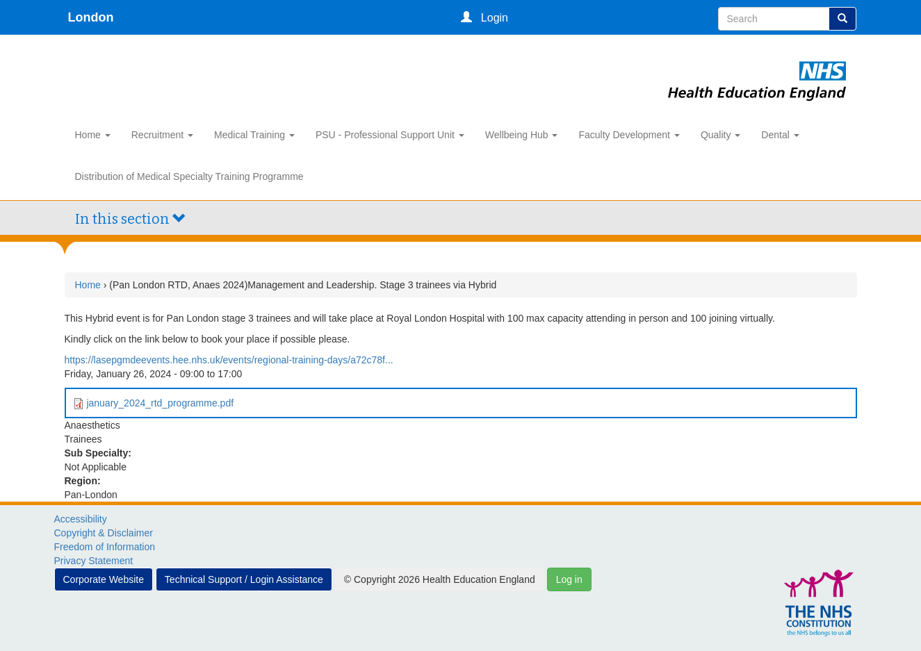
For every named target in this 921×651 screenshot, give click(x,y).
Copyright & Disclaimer (103, 532)
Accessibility (80, 519)
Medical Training (254, 134)
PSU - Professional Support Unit (390, 134)
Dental (780, 134)
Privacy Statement (93, 560)
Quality (720, 134)
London (91, 17)
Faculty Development (628, 134)
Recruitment (162, 134)
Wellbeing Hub (521, 134)
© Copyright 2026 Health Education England (439, 579)
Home (93, 134)
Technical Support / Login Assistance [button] (244, 579)
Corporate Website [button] (103, 579)
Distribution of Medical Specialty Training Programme (189, 176)
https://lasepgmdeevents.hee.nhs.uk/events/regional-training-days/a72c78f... (229, 359)
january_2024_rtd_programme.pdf (160, 403)
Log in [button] (569, 579)
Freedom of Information (105, 546)
